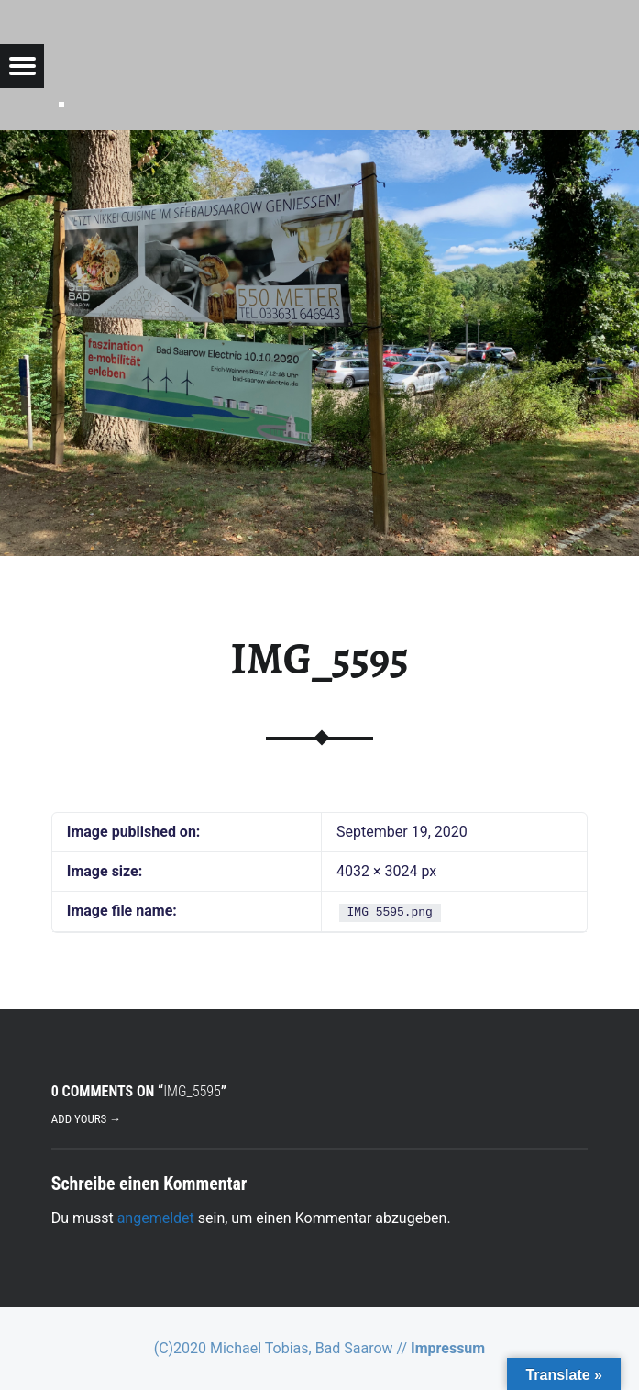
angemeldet (155, 1218)
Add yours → (86, 1119)
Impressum (448, 1348)
